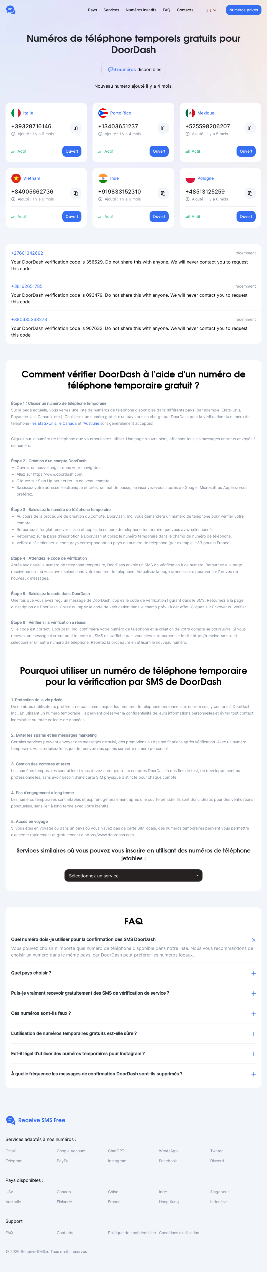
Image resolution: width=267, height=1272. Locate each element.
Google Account (71, 1150)
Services (111, 9)
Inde (163, 1191)
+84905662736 (32, 191)
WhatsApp (168, 1150)
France (114, 1201)
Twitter (216, 1150)
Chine (113, 1191)
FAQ (166, 9)
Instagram (117, 1160)
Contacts (185, 9)
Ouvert (72, 151)
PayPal (63, 1160)
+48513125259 (205, 191)
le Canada (67, 423)
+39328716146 (31, 126)
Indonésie (219, 1201)
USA (9, 1191)
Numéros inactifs (141, 9)
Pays (92, 9)
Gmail (11, 1150)
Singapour (219, 1191)
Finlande (64, 1201)
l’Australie (91, 423)
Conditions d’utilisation (179, 1232)
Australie (13, 1201)
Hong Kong (169, 1201)
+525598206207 (207, 126)
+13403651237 (118, 126)
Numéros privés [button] (243, 9)
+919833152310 (119, 191)
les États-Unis (44, 423)
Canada (64, 1191)
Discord (217, 1160)
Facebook (168, 1160)
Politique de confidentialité (132, 1232)
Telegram (14, 1160)
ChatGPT (116, 1150)
